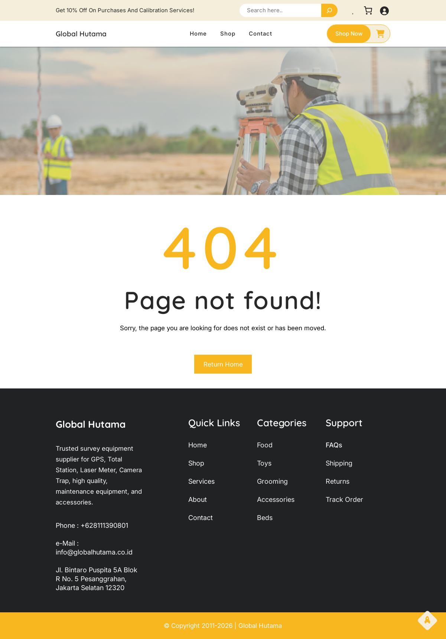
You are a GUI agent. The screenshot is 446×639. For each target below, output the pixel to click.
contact (200, 518)
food (265, 445)
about (197, 499)
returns (337, 481)
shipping (339, 463)
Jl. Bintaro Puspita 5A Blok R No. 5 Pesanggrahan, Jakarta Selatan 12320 (96, 579)
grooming (272, 481)
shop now (348, 33)
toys (264, 463)
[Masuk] (384, 10)
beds (265, 518)
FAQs (334, 445)
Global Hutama (81, 33)
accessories (275, 499)
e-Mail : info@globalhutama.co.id (94, 547)
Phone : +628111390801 (92, 525)
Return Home (223, 364)
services (201, 481)
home (197, 445)
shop (196, 463)
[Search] (329, 10)
